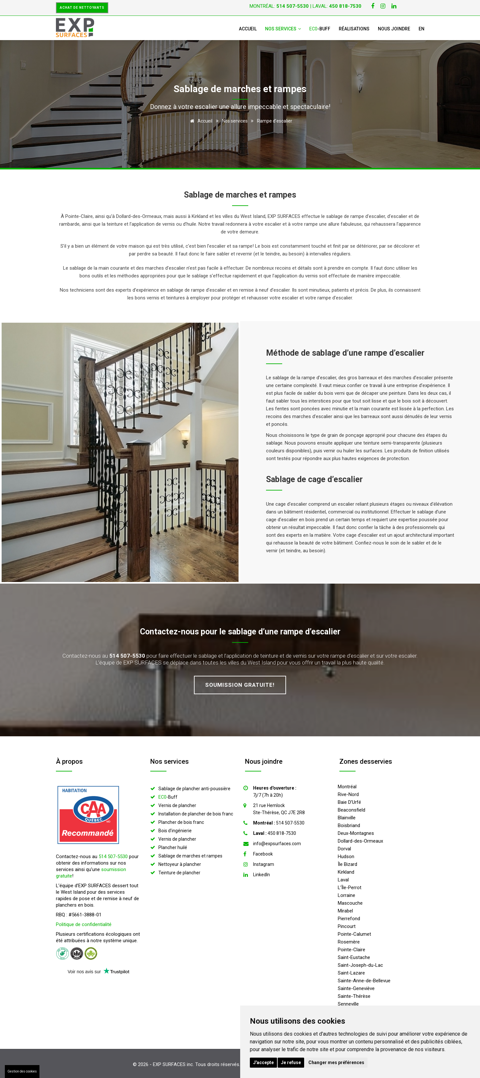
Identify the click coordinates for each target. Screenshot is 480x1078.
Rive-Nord (348, 794)
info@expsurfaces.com (277, 843)
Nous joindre (394, 28)
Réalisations (354, 28)
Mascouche (350, 903)
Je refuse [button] (291, 1062)
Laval (343, 880)
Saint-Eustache (354, 957)
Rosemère (349, 942)
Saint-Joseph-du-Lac (360, 965)
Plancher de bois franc (181, 822)
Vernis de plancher (177, 805)
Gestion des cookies (22, 1071)
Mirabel (345, 911)
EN (421, 28)
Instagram (263, 864)
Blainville (347, 818)
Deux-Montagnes (356, 833)
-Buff (319, 28)
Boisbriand (349, 825)
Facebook (263, 854)
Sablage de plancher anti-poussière (194, 788)
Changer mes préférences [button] (336, 1062)
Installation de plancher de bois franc (195, 813)
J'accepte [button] (263, 1062)
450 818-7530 (274, 833)
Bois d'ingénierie (175, 830)
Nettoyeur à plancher (179, 864)
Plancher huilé (172, 847)
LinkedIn (261, 874)
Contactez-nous (169, 631)
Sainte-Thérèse (354, 996)
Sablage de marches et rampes (190, 855)
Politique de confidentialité (84, 924)
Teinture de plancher (179, 872)
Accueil (248, 28)
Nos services (283, 28)
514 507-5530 (113, 856)
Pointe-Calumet (354, 934)
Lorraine (346, 895)
